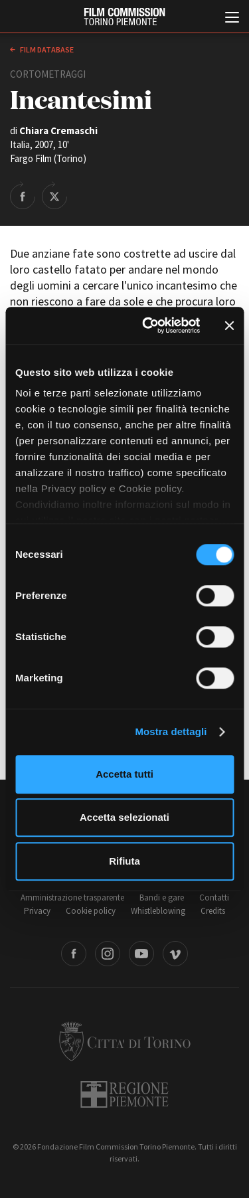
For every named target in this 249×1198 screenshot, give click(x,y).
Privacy (37, 910)
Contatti (214, 897)
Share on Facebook (22, 195)
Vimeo (175, 953)
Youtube (141, 953)
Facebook (73, 953)
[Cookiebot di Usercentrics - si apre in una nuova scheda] (148, 325)
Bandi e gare (161, 897)
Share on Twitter (54, 195)
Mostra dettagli (171, 731)
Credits (213, 910)
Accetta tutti (124, 774)
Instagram (107, 953)
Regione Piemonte (124, 1094)
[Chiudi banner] (229, 325)
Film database (46, 49)
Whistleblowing (158, 910)
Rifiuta (124, 861)
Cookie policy (91, 910)
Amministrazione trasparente (72, 897)
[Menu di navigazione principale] (232, 18)
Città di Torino (125, 1041)
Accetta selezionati (124, 817)
